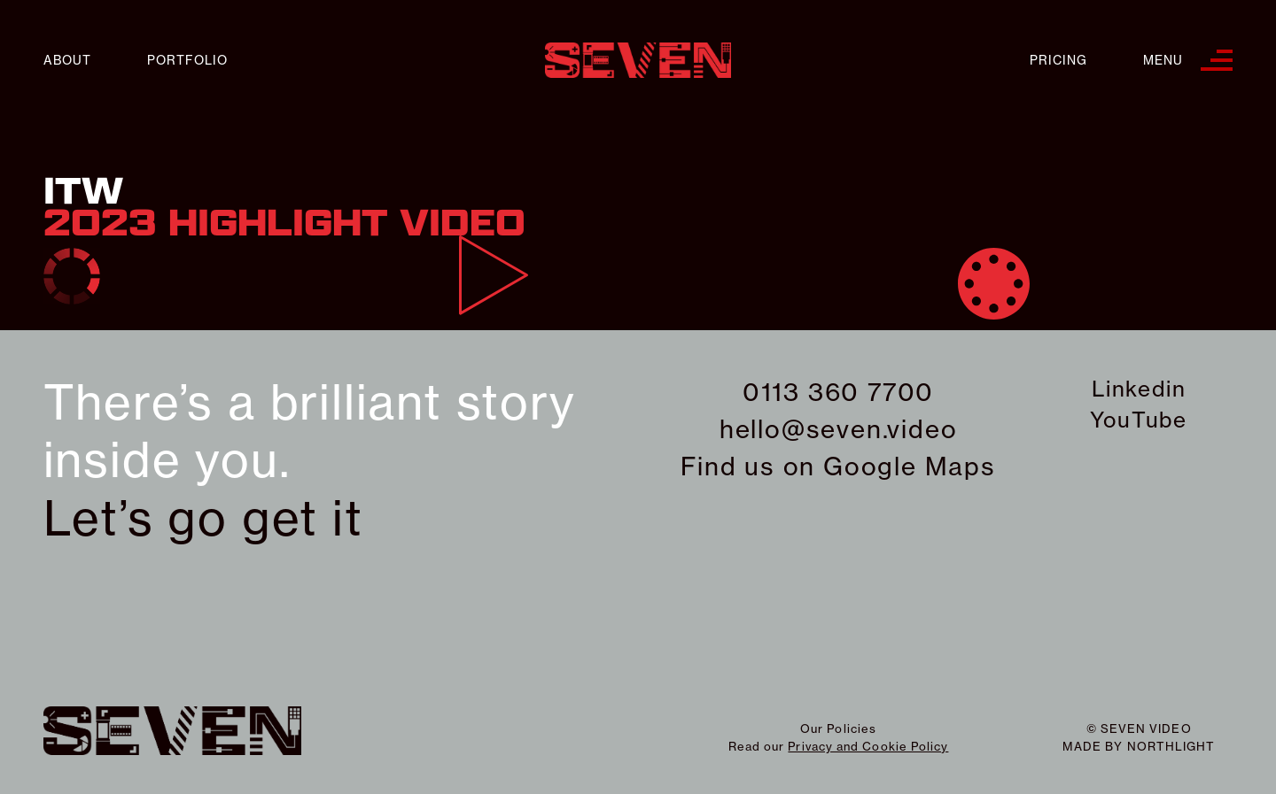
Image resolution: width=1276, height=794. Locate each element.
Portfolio (187, 60)
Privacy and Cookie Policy (868, 746)
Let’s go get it (203, 519)
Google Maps (909, 466)
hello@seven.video (839, 428)
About (67, 60)
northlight (1171, 746)
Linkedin (1139, 388)
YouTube (1138, 419)
